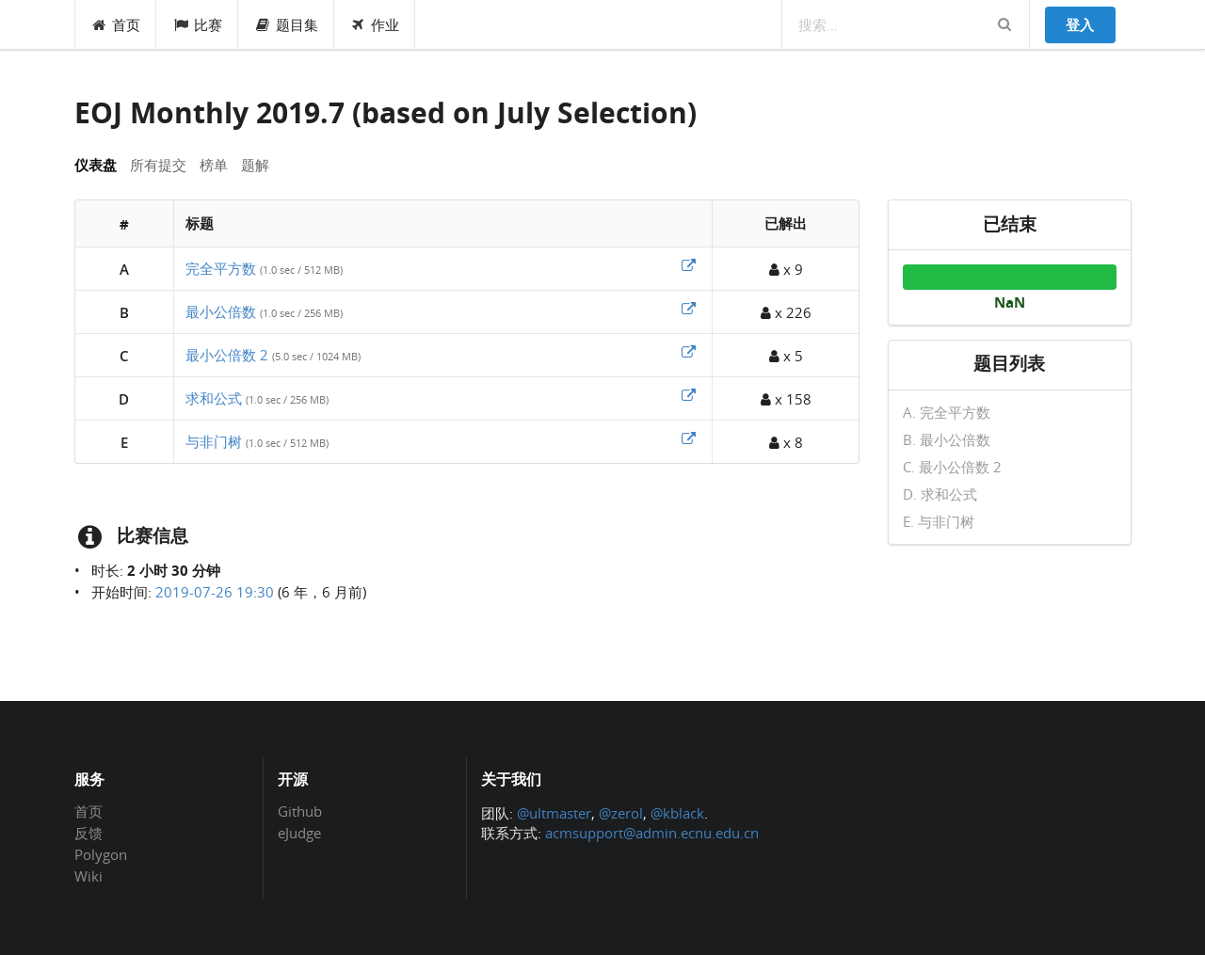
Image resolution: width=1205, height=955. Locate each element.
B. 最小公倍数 (946, 439)
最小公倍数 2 (226, 354)
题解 (255, 164)
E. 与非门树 (938, 521)
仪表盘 (95, 164)
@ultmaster (554, 813)
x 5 (786, 355)
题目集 (286, 24)
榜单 (214, 164)
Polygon (100, 854)
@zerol (621, 813)
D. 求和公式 (940, 494)
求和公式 (213, 398)
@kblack (677, 813)
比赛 (197, 24)
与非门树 (213, 441)
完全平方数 (220, 268)
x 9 (786, 269)
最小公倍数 (220, 311)
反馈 (88, 832)
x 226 (786, 312)
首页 (116, 24)
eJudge (299, 832)
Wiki (88, 875)
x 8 (786, 442)
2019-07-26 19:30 (214, 591)
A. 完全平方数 (946, 413)
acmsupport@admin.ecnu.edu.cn (652, 832)
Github (300, 812)
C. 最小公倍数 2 (952, 466)
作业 (375, 24)
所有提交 (158, 164)
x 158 (786, 399)
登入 (1080, 24)
